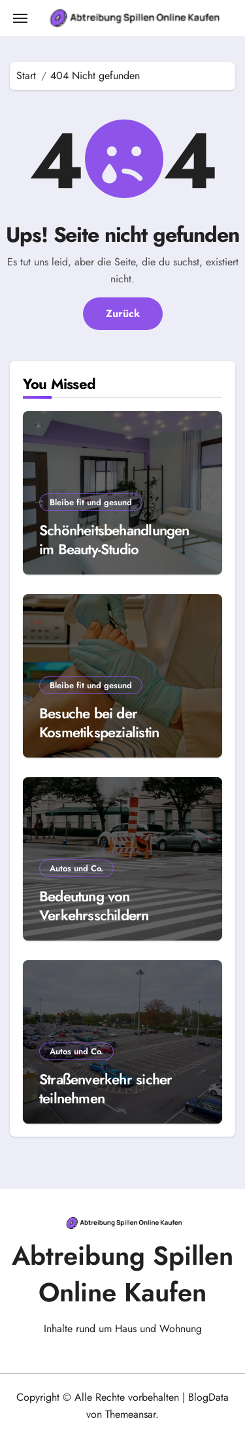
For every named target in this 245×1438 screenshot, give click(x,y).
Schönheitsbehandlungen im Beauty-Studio (114, 540)
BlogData (208, 1397)
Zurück (123, 313)
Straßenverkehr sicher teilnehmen (105, 1089)
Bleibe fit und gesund (91, 502)
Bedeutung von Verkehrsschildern (94, 906)
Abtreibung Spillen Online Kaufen (122, 1274)
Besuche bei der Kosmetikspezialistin (99, 723)
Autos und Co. (76, 868)
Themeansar (130, 1414)
